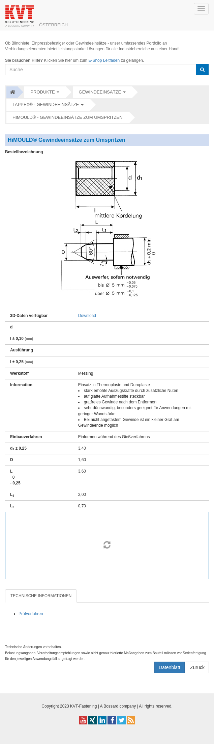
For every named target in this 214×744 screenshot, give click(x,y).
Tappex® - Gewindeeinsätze (45, 104)
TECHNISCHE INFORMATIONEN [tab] (40, 595)
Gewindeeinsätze (100, 92)
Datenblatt (169, 667)
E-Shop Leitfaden (104, 60)
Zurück (197, 667)
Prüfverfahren (31, 613)
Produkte (42, 92)
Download (87, 315)
